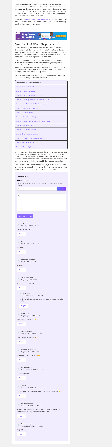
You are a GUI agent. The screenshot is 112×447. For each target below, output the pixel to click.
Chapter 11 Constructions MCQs (26, 130)
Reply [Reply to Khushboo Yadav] (21, 416)
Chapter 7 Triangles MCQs (24, 113)
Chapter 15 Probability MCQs (25, 147)
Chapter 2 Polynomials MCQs (25, 91)
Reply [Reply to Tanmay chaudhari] (21, 360)
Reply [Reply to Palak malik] (21, 324)
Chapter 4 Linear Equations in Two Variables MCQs (32, 100)
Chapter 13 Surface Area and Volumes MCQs (30, 138)
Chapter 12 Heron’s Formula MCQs (27, 134)
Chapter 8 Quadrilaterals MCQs (26, 117)
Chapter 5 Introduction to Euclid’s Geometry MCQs (32, 104)
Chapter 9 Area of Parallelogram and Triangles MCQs (33, 121)
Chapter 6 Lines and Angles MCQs (27, 108)
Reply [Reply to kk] (21, 252)
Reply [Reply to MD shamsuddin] (21, 288)
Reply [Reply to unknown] (23, 306)
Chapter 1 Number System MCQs (26, 87)
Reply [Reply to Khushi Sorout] (21, 378)
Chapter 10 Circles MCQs (24, 125)
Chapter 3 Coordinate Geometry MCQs (29, 95)
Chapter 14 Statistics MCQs (25, 143)
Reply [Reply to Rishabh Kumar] (21, 342)
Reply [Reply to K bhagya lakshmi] (21, 270)
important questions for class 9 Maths (39, 19)
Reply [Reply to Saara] (21, 396)
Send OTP (61, 189)
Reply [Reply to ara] (21, 234)
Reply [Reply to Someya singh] (21, 434)
